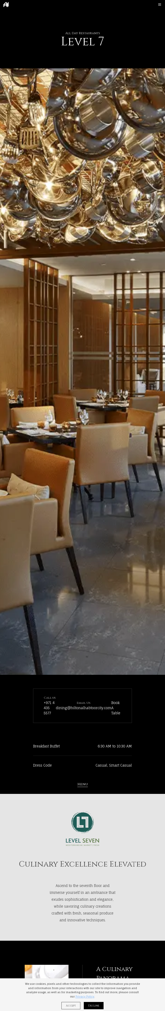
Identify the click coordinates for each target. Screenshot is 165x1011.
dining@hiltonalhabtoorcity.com (83, 708)
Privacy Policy (84, 996)
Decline (93, 1005)
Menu (82, 784)
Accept (71, 1005)
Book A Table (115, 708)
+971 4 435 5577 (49, 708)
